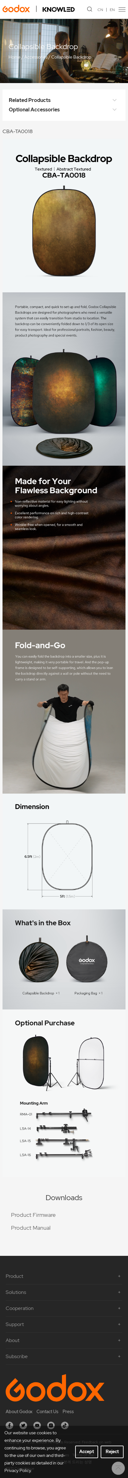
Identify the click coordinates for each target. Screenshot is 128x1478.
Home (14, 57)
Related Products (64, 100)
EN (112, 10)
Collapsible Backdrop (71, 57)
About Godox (19, 1411)
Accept (86, 1451)
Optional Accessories (64, 110)
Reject (112, 1451)
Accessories (35, 57)
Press (68, 1411)
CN (100, 10)
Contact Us (47, 1411)
